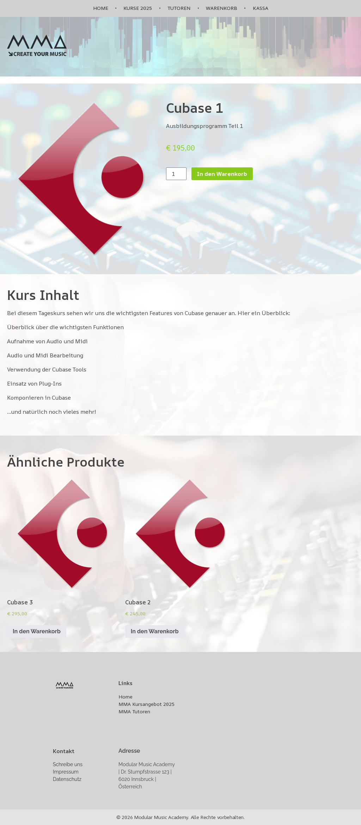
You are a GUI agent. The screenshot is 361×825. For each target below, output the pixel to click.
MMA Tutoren (134, 711)
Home (125, 696)
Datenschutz (67, 779)
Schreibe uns (67, 764)
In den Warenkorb (222, 174)
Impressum (66, 772)
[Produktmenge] (176, 173)
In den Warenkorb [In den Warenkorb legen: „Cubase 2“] (155, 631)
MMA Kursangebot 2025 (146, 704)
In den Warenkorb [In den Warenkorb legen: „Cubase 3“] (37, 631)
